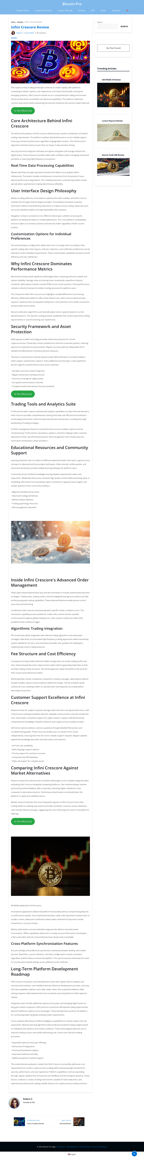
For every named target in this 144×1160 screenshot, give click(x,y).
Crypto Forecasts (43, 10)
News (103, 10)
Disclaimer (61, 1147)
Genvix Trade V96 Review (113, 155)
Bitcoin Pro (72, 3)
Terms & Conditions (99, 1147)
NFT (93, 10)
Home (13, 22)
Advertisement (72, 1147)
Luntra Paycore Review (112, 121)
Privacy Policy (84, 1147)
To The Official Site (23, 110)
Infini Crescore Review (30, 27)
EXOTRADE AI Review (111, 79)
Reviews (116, 10)
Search (99, 22)
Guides (81, 10)
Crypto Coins (22, 10)
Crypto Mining (65, 10)
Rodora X (19, 33)
